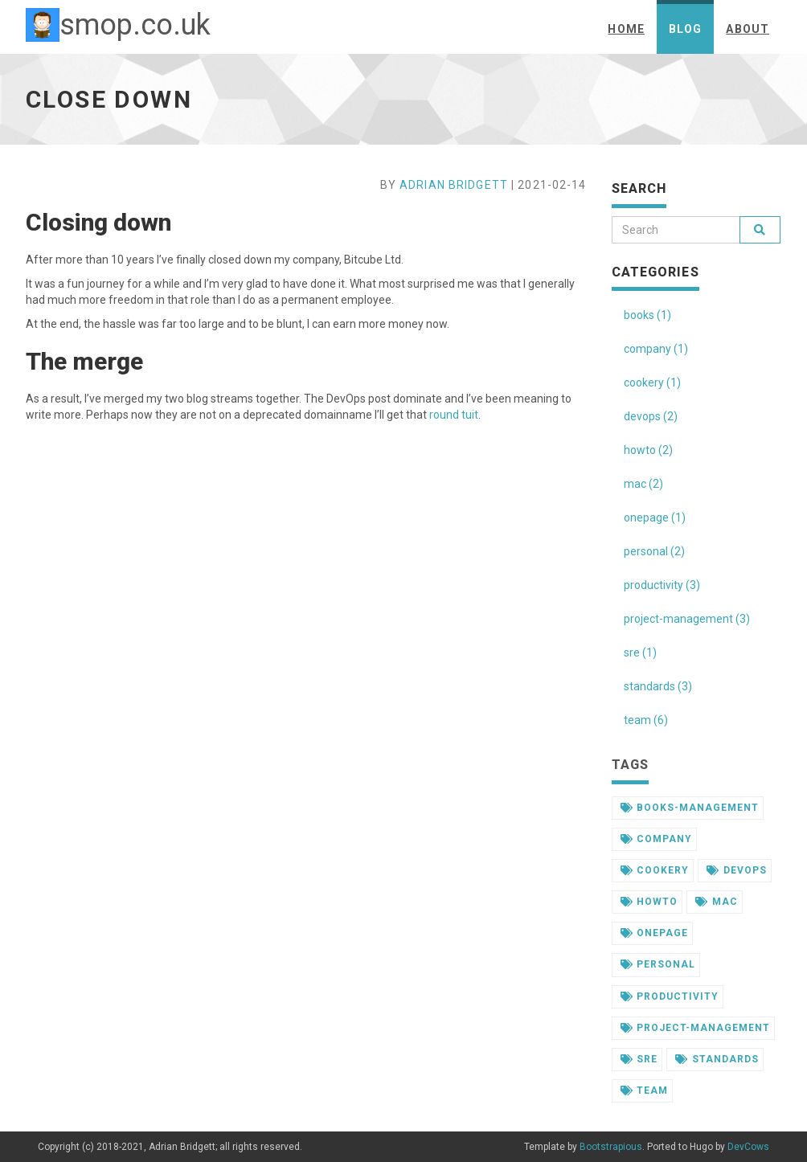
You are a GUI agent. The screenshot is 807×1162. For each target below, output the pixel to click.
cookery (655, 870)
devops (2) (651, 416)
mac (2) (643, 483)
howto (649, 901)
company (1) (656, 348)
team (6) (646, 720)
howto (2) (648, 450)
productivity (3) (662, 585)
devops (737, 870)
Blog (685, 29)
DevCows (748, 1146)
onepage (655, 933)
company (657, 839)
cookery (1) (652, 382)
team (645, 1090)
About (747, 29)
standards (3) (658, 686)
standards (717, 1059)
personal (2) (654, 551)
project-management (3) (687, 618)
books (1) (647, 315)
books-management (690, 807)
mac (716, 901)
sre (639, 1059)
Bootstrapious (611, 1146)
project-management (695, 1027)
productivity (670, 996)
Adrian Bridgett (453, 184)
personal (658, 964)
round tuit (453, 414)
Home (626, 29)
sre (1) (640, 652)
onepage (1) (655, 517)
